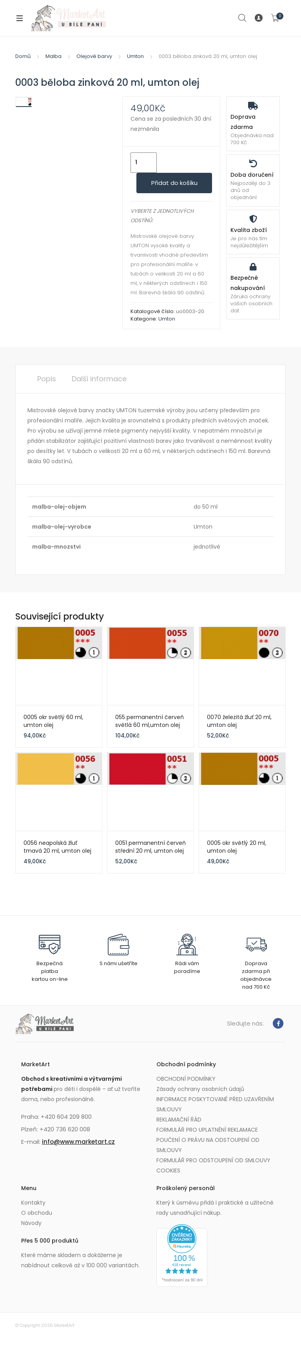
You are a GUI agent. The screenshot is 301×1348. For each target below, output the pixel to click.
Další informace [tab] (99, 379)
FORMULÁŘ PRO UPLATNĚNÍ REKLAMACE (207, 1130)
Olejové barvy (94, 56)
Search (242, 18)
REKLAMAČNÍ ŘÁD (178, 1119)
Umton (135, 56)
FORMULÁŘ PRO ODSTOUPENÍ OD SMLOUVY (213, 1160)
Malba (53, 56)
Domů (23, 56)
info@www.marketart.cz (78, 1142)
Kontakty (33, 1203)
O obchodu (36, 1213)
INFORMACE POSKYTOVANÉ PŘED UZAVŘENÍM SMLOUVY (215, 1104)
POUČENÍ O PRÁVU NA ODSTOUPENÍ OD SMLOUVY (207, 1145)
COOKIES (168, 1170)
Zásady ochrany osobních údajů (200, 1089)
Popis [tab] (46, 379)
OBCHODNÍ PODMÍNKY (186, 1079)
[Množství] (144, 162)
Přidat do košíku (174, 183)
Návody (31, 1223)
